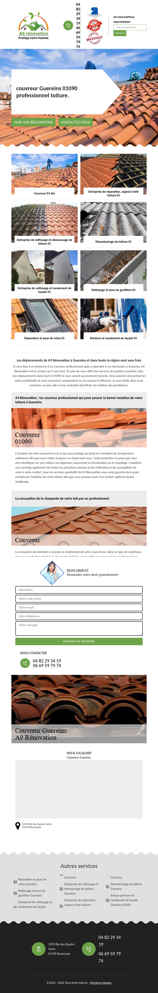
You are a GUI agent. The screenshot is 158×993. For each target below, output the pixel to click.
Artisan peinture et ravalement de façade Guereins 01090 (124, 900)
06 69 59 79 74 (78, 37)
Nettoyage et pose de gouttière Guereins (31, 893)
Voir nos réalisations (33, 122)
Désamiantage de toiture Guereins (126, 886)
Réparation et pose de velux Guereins (32, 882)
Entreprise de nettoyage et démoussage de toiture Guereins (81, 888)
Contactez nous (75, 122)
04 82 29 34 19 (78, 13)
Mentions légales (101, 983)
